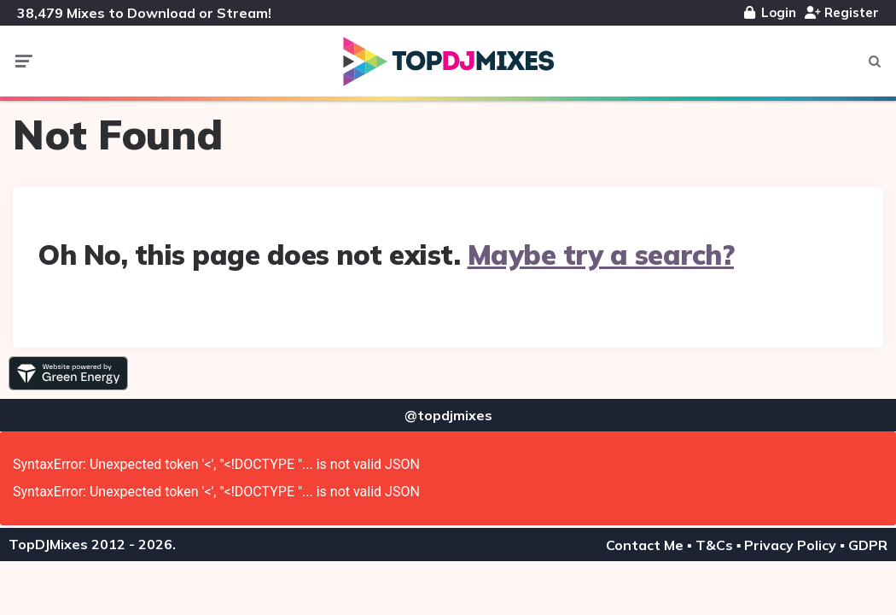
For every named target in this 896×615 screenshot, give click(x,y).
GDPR (867, 545)
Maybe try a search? (601, 254)
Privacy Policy (790, 545)
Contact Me (645, 545)
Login (770, 12)
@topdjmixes (448, 415)
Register (842, 12)
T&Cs (714, 545)
